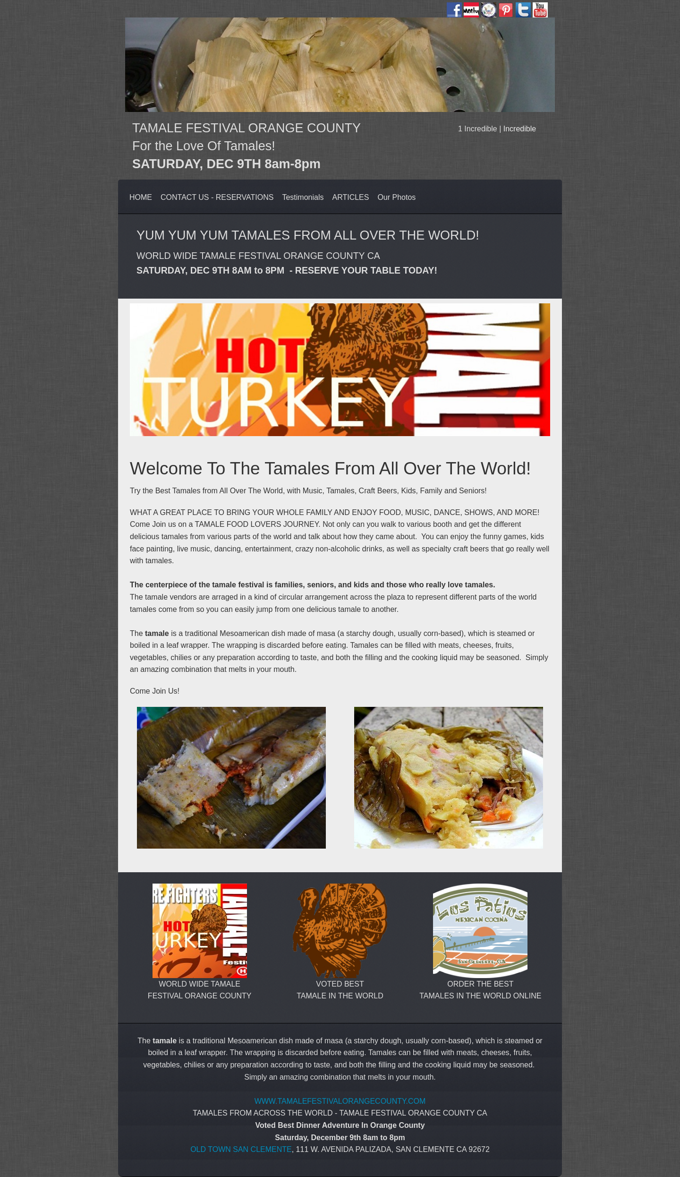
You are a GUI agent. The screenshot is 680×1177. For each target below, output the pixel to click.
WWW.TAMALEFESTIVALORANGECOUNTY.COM (340, 1101)
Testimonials (302, 197)
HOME (140, 197)
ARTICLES (350, 197)
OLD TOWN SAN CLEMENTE (241, 1149)
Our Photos (396, 197)
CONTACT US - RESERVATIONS (217, 197)
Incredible (519, 129)
